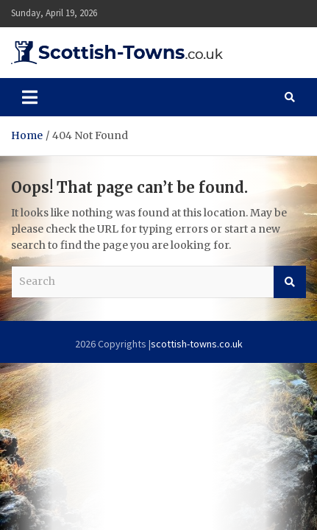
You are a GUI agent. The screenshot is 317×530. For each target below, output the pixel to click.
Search (290, 282)
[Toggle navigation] (30, 97)
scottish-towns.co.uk (197, 343)
